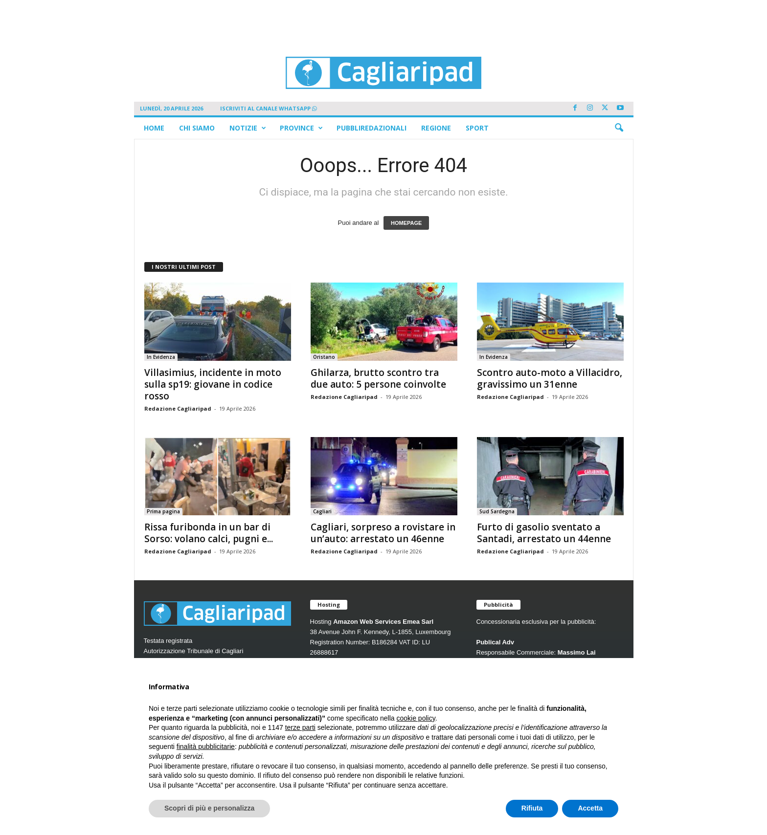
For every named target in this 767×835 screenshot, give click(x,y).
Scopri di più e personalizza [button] (209, 808)
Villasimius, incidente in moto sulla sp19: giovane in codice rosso (212, 384)
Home (154, 127)
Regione (436, 127)
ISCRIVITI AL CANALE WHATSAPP (268, 108)
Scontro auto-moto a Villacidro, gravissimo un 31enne (549, 378)
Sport (477, 127)
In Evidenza (161, 356)
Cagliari (322, 511)
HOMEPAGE (406, 223)
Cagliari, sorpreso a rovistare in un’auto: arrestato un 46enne (383, 533)
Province (301, 128)
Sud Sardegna (497, 511)
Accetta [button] (590, 808)
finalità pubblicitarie (206, 746)
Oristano (324, 356)
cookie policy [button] (416, 718)
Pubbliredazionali (371, 127)
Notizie (247, 128)
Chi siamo (197, 127)
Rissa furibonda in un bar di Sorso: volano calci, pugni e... (208, 533)
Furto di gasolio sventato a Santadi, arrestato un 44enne (544, 533)
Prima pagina (163, 511)
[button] (619, 128)
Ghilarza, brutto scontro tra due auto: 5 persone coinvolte (378, 378)
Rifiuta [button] (532, 808)
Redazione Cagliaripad (177, 408)
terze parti (300, 727)
